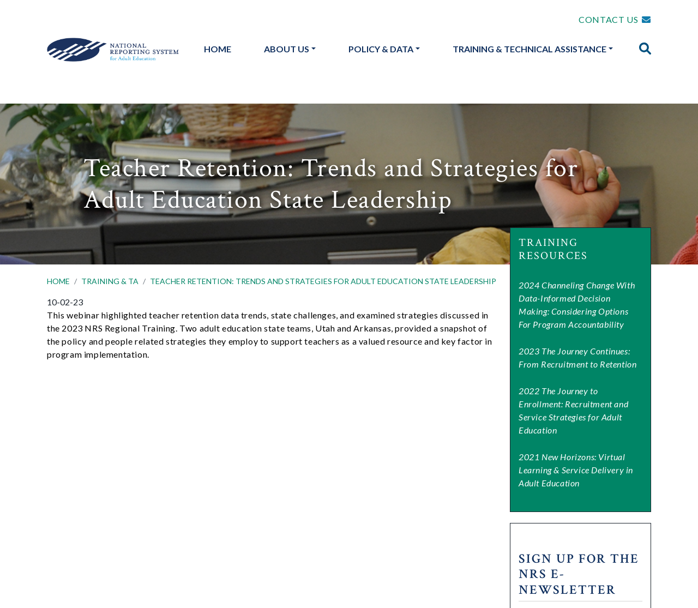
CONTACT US (608, 19)
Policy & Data (380, 49)
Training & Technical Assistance (529, 49)
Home (217, 49)
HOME (58, 281)
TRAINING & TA (110, 281)
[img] (645, 49)
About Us (286, 49)
